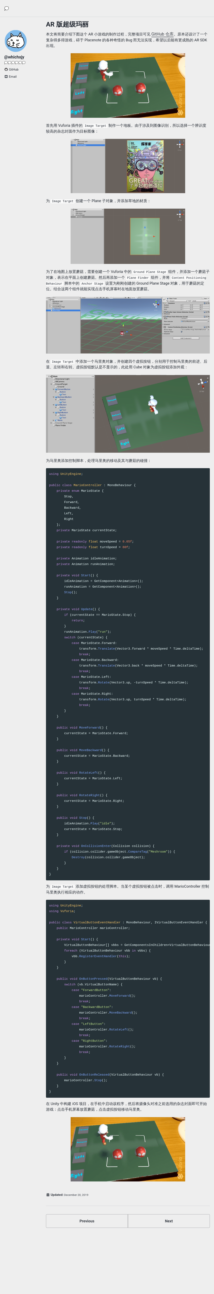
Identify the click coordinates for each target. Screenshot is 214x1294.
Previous (87, 1250)
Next (168, 1250)
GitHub (11, 73)
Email (10, 80)
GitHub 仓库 (174, 34)
